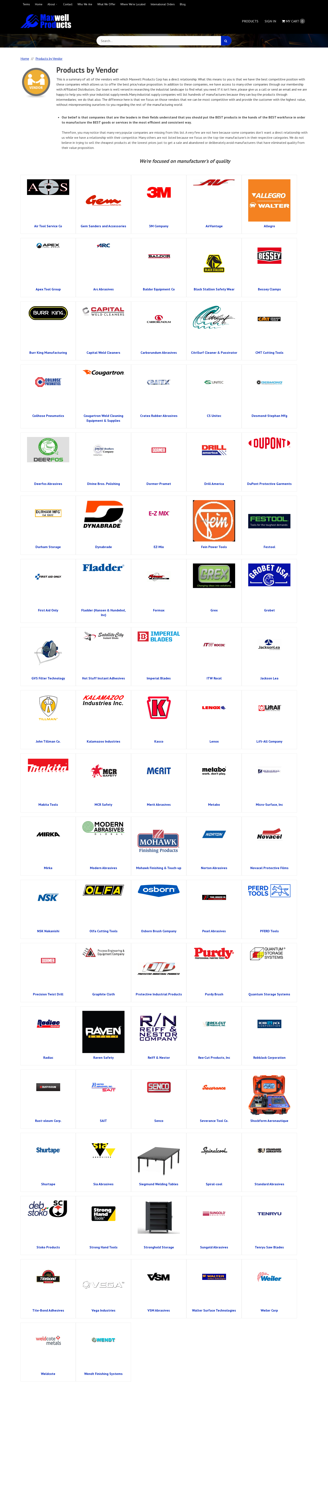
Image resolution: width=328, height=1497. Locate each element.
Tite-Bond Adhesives (48, 1310)
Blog (183, 4)
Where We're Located (132, 4)
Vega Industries (103, 1310)
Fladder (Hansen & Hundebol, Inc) (103, 612)
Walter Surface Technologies (214, 1310)
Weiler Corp (269, 1310)
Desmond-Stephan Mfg (269, 416)
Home (38, 4)
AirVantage (214, 226)
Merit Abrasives (159, 804)
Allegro (269, 226)
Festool (269, 547)
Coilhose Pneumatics (48, 416)
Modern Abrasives (103, 868)
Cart (293, 21)
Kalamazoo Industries (103, 741)
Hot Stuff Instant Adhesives (103, 678)
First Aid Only (48, 610)
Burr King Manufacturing (48, 352)
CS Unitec (214, 416)
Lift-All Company (269, 741)
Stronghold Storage (159, 1247)
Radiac (48, 1057)
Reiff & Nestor (159, 1057)
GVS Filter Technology (48, 678)
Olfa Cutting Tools (103, 931)
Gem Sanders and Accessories (103, 226)
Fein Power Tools (214, 547)
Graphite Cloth (103, 994)
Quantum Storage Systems (269, 994)
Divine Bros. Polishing (103, 484)
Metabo (214, 804)
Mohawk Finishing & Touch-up (158, 868)
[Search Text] (164, 40)
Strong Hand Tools (103, 1247)
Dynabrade (103, 547)
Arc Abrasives (103, 289)
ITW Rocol (214, 678)
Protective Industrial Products (159, 994)
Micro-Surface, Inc (269, 804)
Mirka (48, 868)
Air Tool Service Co (48, 226)
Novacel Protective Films (269, 868)
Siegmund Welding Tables (158, 1184)
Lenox (214, 741)
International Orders (162, 4)
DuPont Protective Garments (269, 484)
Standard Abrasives (269, 1184)
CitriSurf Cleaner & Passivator (214, 352)
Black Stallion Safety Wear (214, 289)
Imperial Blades (159, 678)
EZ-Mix (159, 547)
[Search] (226, 40)
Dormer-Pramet (158, 484)
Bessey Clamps (269, 289)
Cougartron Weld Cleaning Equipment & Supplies (103, 418)
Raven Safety (103, 1057)
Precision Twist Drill (48, 994)
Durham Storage (48, 547)
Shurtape (48, 1184)
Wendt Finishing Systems (103, 1374)
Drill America (214, 484)
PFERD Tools (269, 931)
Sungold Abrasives (214, 1247)
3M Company (158, 226)
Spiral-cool (214, 1184)
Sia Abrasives (103, 1184)
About (51, 4)
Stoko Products (48, 1247)
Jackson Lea (269, 678)
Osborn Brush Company (158, 931)
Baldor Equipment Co (159, 289)
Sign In (270, 21)
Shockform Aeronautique (269, 1121)
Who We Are (84, 4)
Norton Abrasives (214, 868)
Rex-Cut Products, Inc (214, 1057)
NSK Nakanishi (48, 931)
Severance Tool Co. (214, 1121)
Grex (214, 610)
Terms (26, 4)
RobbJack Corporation (269, 1057)
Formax (158, 610)
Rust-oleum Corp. (48, 1121)
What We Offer (106, 4)
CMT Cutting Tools (269, 352)
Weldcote (48, 1374)
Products (250, 21)
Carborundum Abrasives (159, 352)
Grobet (269, 610)
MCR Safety (103, 804)
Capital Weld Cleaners (103, 352)
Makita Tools (48, 804)
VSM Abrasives (159, 1310)
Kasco (158, 741)
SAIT (103, 1121)
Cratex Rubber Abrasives (159, 416)
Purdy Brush (214, 994)
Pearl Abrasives (214, 931)
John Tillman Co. (48, 741)
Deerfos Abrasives (48, 484)
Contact (67, 4)
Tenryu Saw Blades (269, 1247)
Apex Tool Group (48, 289)
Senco (158, 1121)
